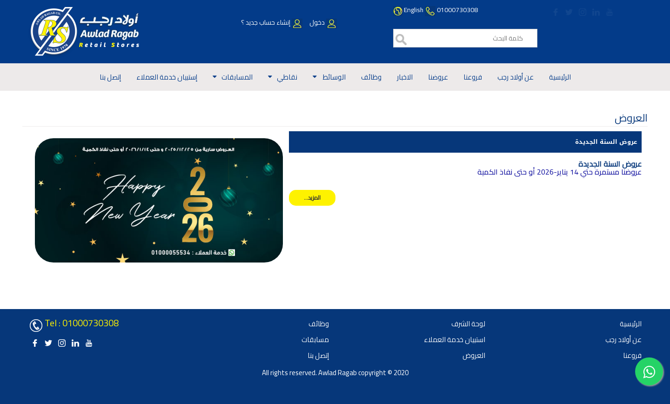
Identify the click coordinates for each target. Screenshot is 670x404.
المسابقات (237, 77)
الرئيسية (560, 77)
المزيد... (312, 197)
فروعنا (472, 77)
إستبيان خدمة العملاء (166, 77)
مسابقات (315, 339)
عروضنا (438, 77)
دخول (322, 22)
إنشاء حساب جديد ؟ (271, 22)
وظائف (371, 77)
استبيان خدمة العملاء (454, 339)
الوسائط (334, 77)
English (413, 10)
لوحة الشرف (468, 323)
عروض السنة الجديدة (606, 142)
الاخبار (405, 77)
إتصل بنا (110, 77)
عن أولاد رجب (515, 77)
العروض (473, 355)
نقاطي (287, 77)
